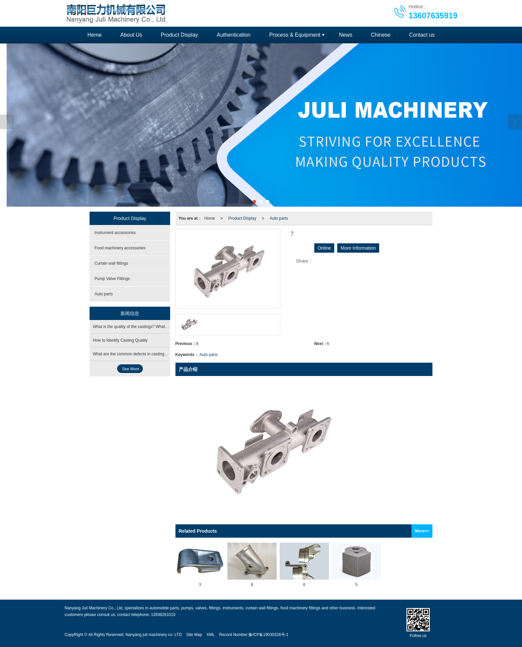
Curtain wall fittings (111, 263)
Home (209, 218)
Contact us (421, 35)
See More (130, 369)
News (345, 35)
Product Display (179, 35)
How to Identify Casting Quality (120, 340)
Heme (94, 35)
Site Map (194, 634)
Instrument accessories (115, 232)
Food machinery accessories (120, 248)
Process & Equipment (294, 35)
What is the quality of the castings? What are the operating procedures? (156, 326)
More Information (358, 248)
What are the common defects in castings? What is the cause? (148, 354)
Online (324, 248)
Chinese (381, 35)
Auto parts (279, 218)
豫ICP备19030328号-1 (268, 634)
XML (210, 634)
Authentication (233, 35)
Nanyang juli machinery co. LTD (154, 634)
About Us (131, 35)
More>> (422, 531)
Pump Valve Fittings (112, 278)
